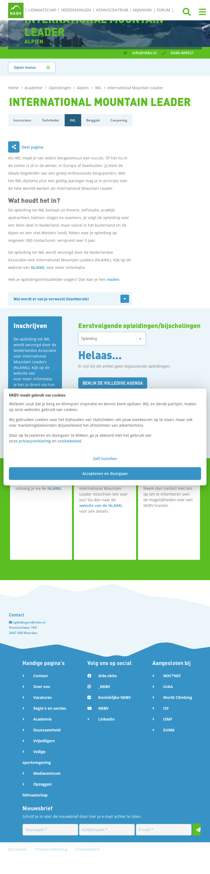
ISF (166, 708)
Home (14, 87)
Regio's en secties (49, 708)
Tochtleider (51, 120)
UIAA (168, 686)
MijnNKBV (142, 9)
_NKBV (104, 686)
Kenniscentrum (112, 9)
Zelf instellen (105, 458)
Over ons (41, 686)
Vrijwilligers (44, 740)
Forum (163, 9)
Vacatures (42, 697)
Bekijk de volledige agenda (114, 383)
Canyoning (120, 120)
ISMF (167, 719)
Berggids (94, 120)
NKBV (103, 708)
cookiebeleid (69, 441)
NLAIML (38, 267)
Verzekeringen (76, 9)
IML (99, 87)
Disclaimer (18, 866)
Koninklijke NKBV (114, 697)
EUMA (169, 729)
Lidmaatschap (42, 9)
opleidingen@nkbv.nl (29, 622)
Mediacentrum (47, 773)
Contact (40, 675)
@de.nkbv (107, 675)
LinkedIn (106, 719)
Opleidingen (60, 87)
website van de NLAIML (101, 505)
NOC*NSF (172, 675)
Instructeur (23, 120)
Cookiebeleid (87, 866)
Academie (34, 87)
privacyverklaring (35, 441)
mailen (113, 279)
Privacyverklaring (51, 866)
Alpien (83, 87)
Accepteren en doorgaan (105, 473)
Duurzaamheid (47, 729)
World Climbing (177, 697)
